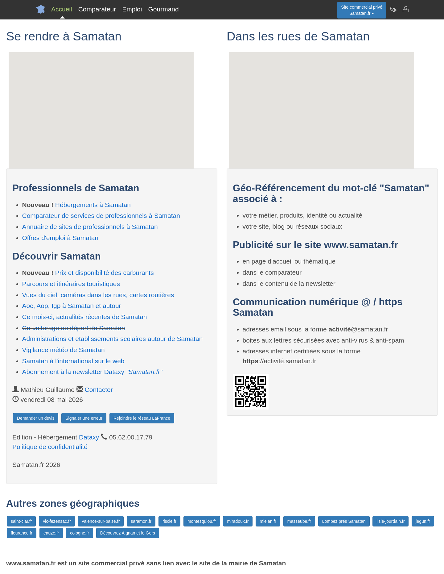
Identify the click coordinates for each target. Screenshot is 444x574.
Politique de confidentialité (50, 446)
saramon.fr (141, 521)
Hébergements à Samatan (93, 204)
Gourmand (163, 9)
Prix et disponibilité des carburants (104, 272)
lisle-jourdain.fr (390, 521)
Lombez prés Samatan (344, 521)
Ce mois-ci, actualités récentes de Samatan (84, 316)
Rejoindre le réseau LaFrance (141, 418)
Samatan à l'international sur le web (73, 360)
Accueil (61, 9)
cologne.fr (79, 532)
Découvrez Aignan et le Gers (127, 532)
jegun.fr (423, 521)
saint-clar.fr (21, 521)
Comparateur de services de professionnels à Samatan (101, 215)
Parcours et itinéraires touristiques (71, 283)
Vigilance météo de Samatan (63, 349)
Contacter (99, 389)
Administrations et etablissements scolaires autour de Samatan (112, 338)
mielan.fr (268, 521)
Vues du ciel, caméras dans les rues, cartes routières (98, 294)
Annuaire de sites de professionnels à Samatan (90, 226)
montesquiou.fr (201, 521)
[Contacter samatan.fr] (405, 9)
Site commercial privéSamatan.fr (361, 10)
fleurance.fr (21, 532)
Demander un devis (35, 418)
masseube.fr (299, 521)
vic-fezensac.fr (57, 521)
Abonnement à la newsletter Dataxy (92, 371)
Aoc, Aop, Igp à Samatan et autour (71, 305)
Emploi (132, 9)
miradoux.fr (238, 521)
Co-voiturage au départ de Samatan (73, 327)
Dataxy (89, 437)
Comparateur (97, 9)
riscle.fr (169, 521)
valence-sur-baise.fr (101, 521)
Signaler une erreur (83, 418)
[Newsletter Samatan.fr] (393, 9)
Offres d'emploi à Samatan (60, 237)
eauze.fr (51, 532)
